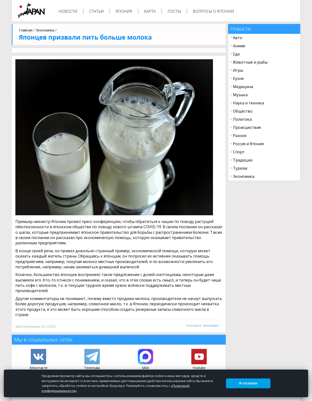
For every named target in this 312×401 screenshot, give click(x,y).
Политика (242, 119)
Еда (236, 54)
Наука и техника (248, 103)
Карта (150, 11)
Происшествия (247, 127)
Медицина (243, 86)
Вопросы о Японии (213, 11)
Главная (25, 30)
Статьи (96, 11)
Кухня (238, 78)
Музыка (240, 94)
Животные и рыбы (250, 62)
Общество (242, 111)
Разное (239, 135)
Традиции (242, 160)
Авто (237, 37)
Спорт (239, 152)
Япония (124, 11)
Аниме (239, 45)
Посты (174, 11)
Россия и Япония (248, 143)
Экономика (45, 30)
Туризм (240, 168)
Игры (238, 70)
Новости (67, 11)
